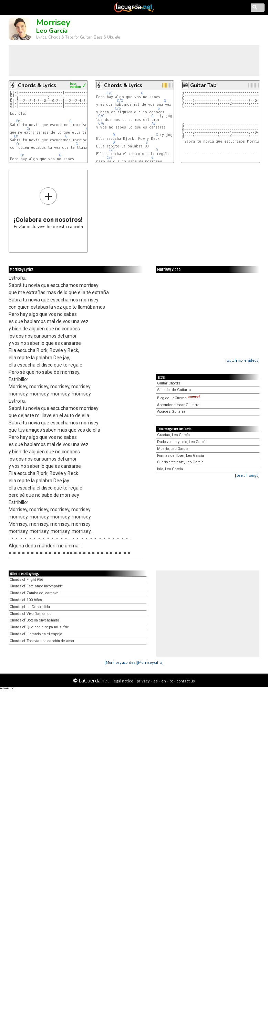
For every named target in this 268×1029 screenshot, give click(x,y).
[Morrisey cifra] (150, 662)
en (163, 681)
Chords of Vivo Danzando (30, 613)
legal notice (123, 681)
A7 (154, 123)
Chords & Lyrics (37, 85)
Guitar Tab (203, 85)
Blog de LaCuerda (178, 398)
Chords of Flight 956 (26, 579)
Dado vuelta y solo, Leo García (182, 442)
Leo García (52, 31)
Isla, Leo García (170, 469)
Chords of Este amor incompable (36, 586)
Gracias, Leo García (173, 435)
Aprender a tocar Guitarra (178, 405)
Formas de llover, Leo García (180, 455)
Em (18, 121)
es (155, 681)
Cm (28, 128)
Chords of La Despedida (30, 607)
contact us (185, 681)
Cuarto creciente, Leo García (180, 462)
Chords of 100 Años (26, 600)
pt (171, 681)
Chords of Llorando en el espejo (36, 634)
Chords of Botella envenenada (34, 620)
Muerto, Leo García (172, 448)
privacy (143, 681)
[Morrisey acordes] (120, 662)
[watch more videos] (242, 360)
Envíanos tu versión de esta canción (48, 207)
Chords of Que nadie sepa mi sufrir (39, 627)
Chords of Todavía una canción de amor (42, 641)
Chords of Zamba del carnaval (35, 593)
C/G (109, 93)
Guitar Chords (168, 383)
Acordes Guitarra (171, 411)
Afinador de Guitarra (174, 390)
